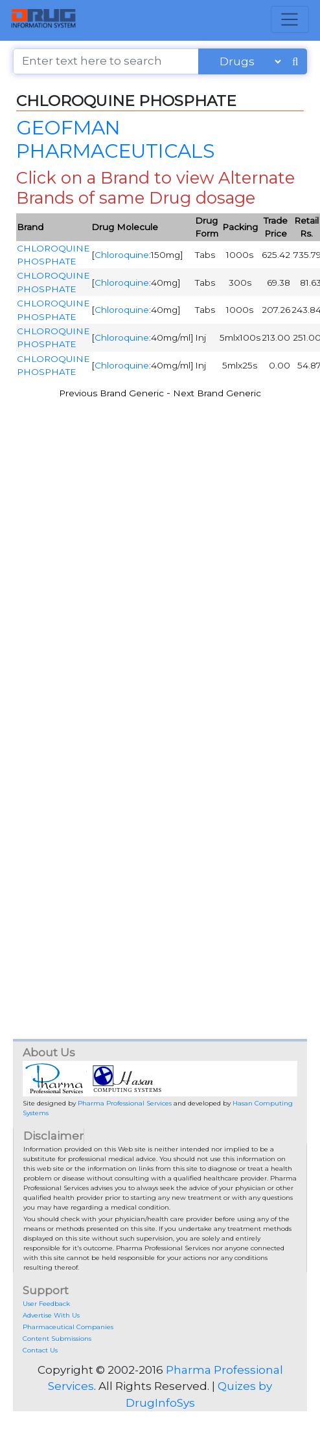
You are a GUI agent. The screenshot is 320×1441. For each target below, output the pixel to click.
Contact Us (40, 1350)
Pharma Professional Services (125, 1103)
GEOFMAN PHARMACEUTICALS (115, 139)
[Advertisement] (138, 546)
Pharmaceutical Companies (68, 1327)
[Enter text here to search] (106, 61)
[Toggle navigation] (290, 19)
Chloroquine (122, 255)
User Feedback (46, 1303)
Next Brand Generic (217, 393)
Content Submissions (57, 1338)
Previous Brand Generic (111, 393)
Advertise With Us (51, 1315)
